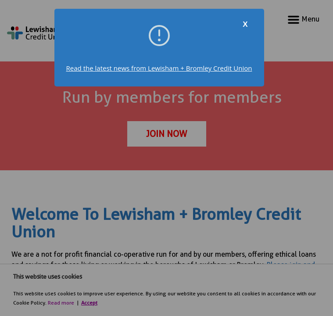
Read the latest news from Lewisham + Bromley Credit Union (159, 68)
